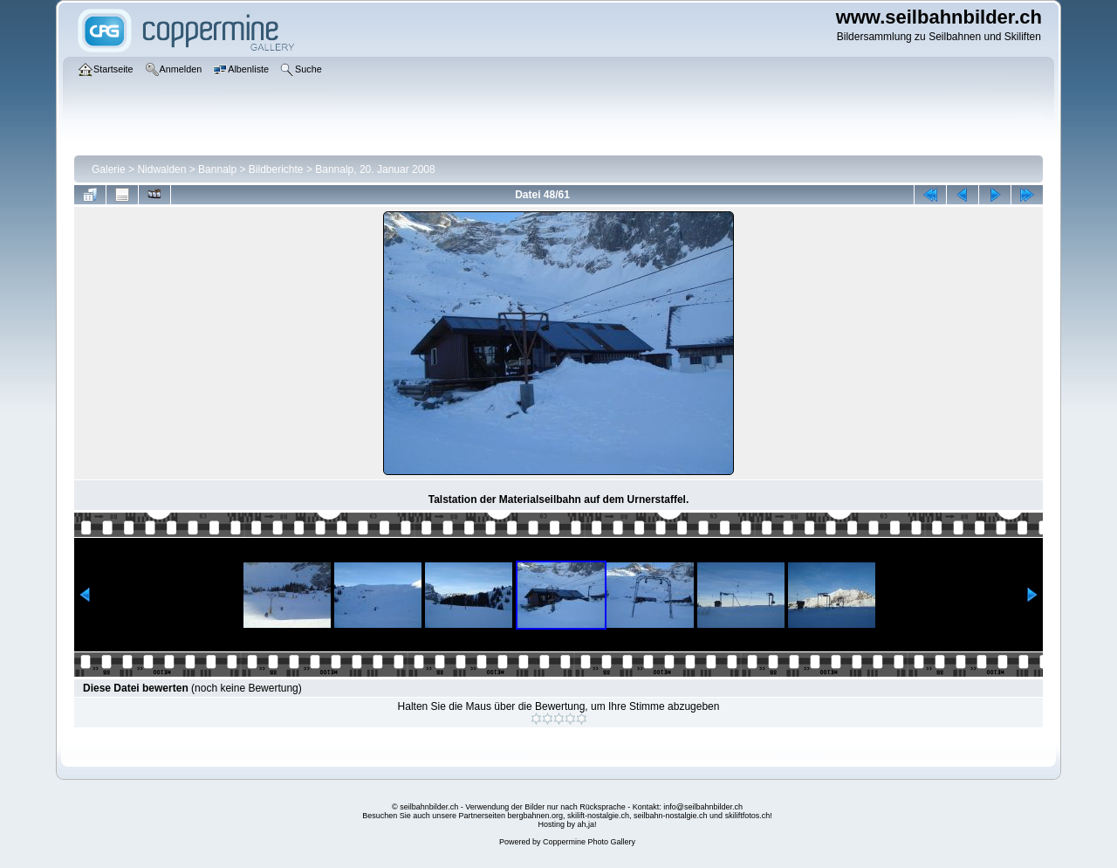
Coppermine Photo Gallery (589, 841)
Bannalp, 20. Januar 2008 (375, 169)
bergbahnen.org (535, 815)
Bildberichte (276, 169)
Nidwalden (161, 169)
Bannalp (217, 169)
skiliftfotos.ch (748, 815)
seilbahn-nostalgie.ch (671, 815)
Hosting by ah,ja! (567, 824)
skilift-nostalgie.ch (598, 815)
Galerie (109, 169)
